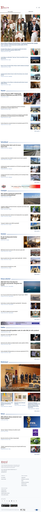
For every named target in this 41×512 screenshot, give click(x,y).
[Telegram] (12, 501)
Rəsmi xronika (3, 479)
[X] (7, 501)
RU (38, 509)
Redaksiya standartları (25, 482)
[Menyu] (39, 7)
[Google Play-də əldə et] (13, 506)
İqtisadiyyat (4, 142)
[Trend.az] (5, 7)
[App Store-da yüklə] (5, 506)
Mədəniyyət (4, 362)
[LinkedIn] (14, 501)
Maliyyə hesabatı (24, 485)
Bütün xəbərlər (36, 131)
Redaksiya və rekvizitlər (25, 479)
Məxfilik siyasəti (3, 491)
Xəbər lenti (31, 11)
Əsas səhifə (10, 11)
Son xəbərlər (3, 477)
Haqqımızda (23, 477)
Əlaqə (22, 480)
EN (34, 509)
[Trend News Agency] (4, 462)
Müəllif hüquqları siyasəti (5, 493)
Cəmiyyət (4, 190)
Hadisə (3, 327)
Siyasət (3, 90)
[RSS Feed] (16, 501)
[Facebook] (5, 501)
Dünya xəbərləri (6, 279)
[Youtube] (9, 501)
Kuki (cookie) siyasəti (4, 494)
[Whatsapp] (2, 501)
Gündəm (3, 234)
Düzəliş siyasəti (23, 483)
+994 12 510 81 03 (4, 470)
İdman (3, 414)
